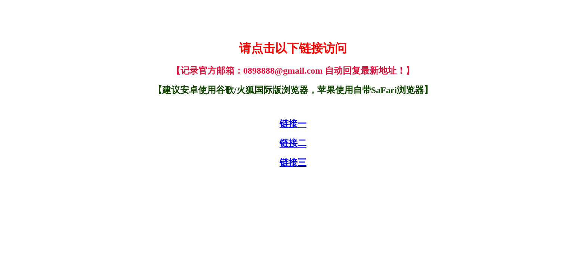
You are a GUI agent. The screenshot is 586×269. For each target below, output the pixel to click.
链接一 (293, 124)
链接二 (293, 143)
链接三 (293, 162)
